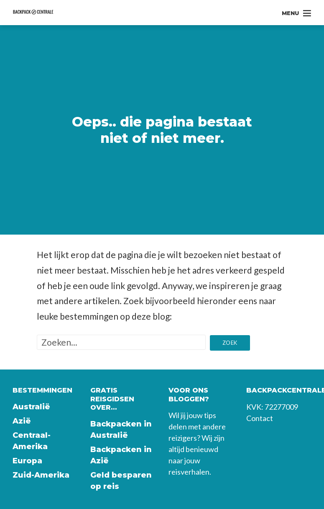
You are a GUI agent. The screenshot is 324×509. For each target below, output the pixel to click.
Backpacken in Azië (121, 455)
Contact (259, 418)
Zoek (229, 342)
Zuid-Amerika (41, 475)
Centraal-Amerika (32, 441)
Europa (27, 460)
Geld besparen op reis (121, 480)
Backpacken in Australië (121, 429)
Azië (22, 421)
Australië (31, 406)
